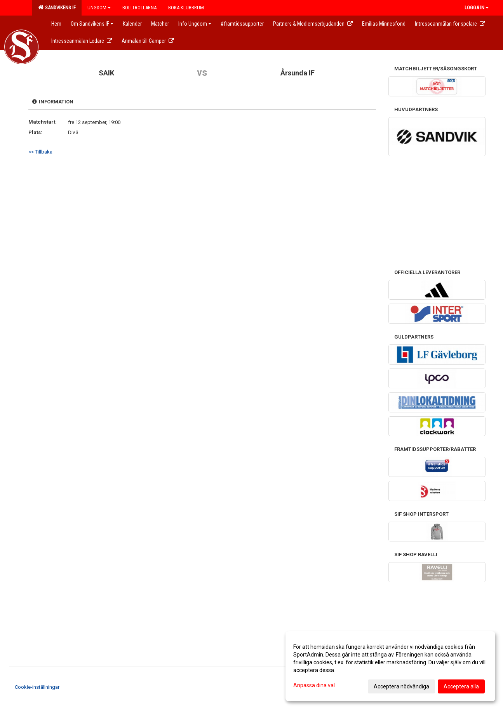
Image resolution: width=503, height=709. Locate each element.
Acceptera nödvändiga (401, 686)
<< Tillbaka (40, 152)
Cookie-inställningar (37, 687)
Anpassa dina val (314, 685)
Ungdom (99, 7)
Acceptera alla (461, 686)
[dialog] (390, 666)
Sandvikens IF (57, 7)
